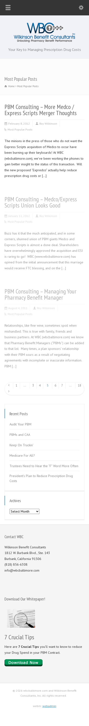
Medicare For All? (22, 455)
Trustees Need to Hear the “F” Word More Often (43, 466)
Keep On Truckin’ (21, 445)
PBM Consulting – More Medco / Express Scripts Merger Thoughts (41, 110)
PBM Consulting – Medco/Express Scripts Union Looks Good (41, 202)
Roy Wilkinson (48, 123)
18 (79, 385)
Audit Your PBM (20, 424)
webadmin (49, 706)
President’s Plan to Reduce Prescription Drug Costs (41, 478)
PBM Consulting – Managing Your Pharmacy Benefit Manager (40, 294)
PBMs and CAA (19, 435)
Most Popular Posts (20, 129)
